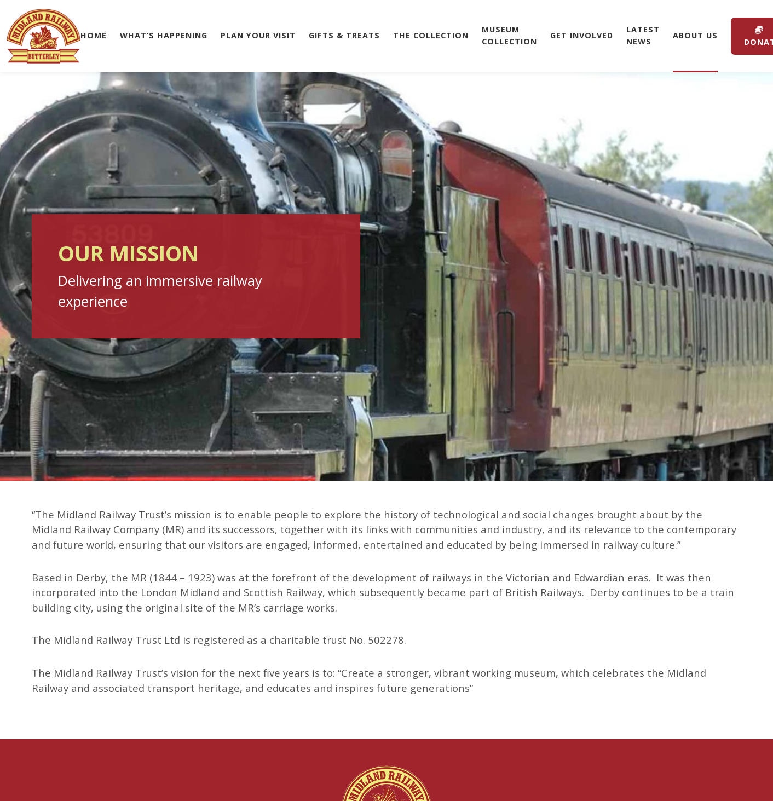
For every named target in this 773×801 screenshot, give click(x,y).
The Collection (431, 35)
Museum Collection (509, 35)
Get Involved (581, 35)
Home (93, 35)
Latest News (643, 35)
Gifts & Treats (344, 35)
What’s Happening (163, 35)
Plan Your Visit (258, 35)
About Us (695, 35)
